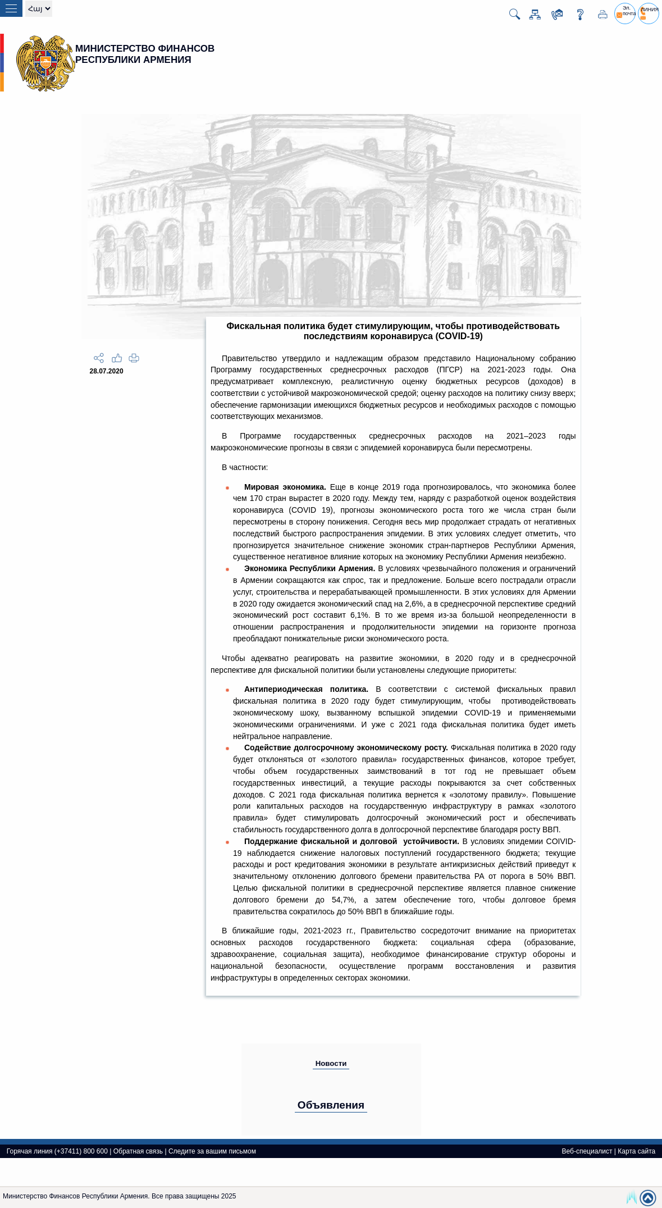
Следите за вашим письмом (212, 1151)
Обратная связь (138, 1151)
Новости (331, 1063)
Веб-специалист (586, 1151)
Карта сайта (636, 1151)
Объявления (331, 1105)
